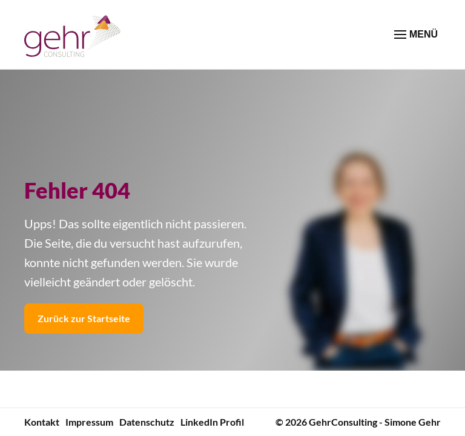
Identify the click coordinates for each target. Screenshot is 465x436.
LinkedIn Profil (212, 422)
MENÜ (416, 34)
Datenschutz (146, 422)
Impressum (89, 422)
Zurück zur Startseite (84, 318)
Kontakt (41, 422)
